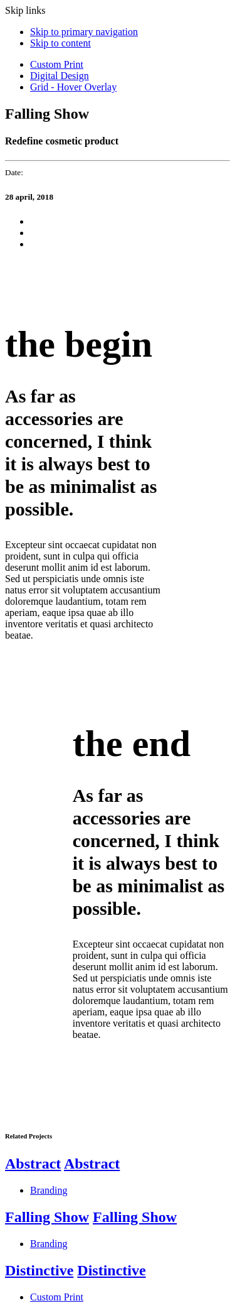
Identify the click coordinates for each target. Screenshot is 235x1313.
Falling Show (47, 1217)
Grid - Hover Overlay (73, 87)
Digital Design (59, 75)
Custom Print (56, 64)
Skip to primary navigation (84, 31)
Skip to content (60, 43)
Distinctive (39, 1270)
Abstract (33, 1163)
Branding (49, 1190)
